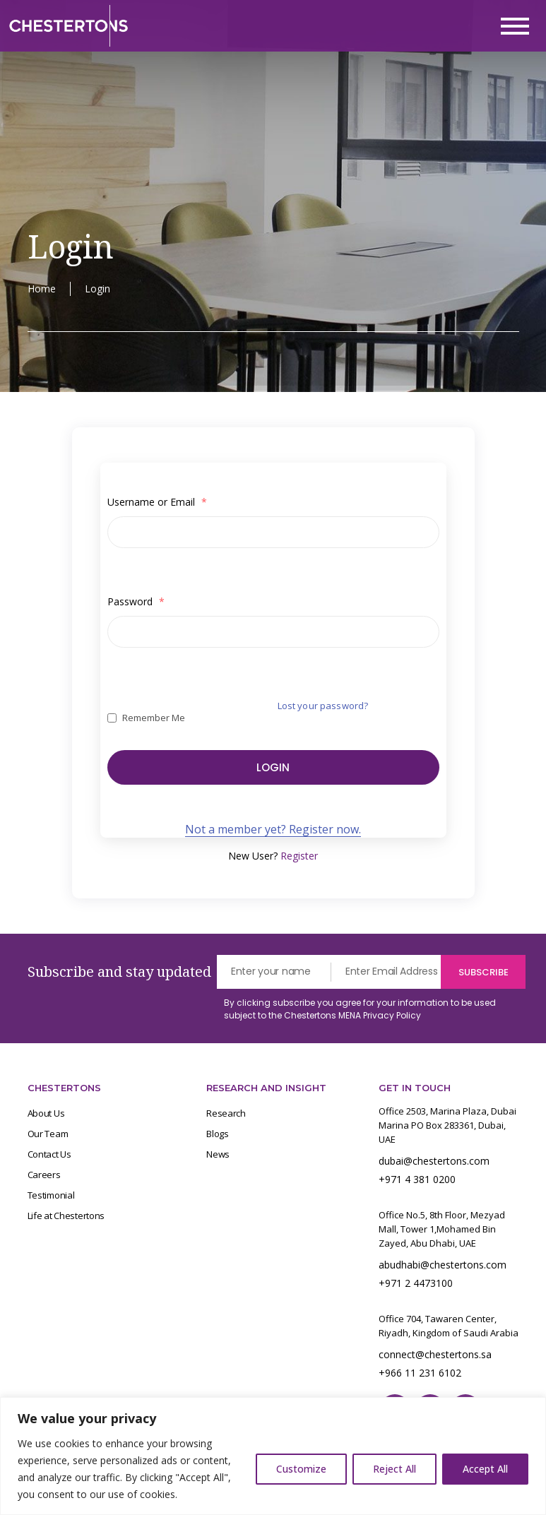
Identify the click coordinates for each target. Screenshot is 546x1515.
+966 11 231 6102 (420, 1373)
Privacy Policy (392, 1016)
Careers (44, 1175)
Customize (301, 1468)
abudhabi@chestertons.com (442, 1265)
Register (299, 856)
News (218, 1154)
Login (273, 767)
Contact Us (49, 1154)
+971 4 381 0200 (417, 1180)
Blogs (217, 1134)
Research (226, 1113)
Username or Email (157, 502)
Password (136, 601)
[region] (273, 1456)
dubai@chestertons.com (434, 1161)
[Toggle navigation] (515, 26)
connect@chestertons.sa (435, 1355)
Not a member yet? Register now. (273, 830)
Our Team (48, 1134)
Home (42, 288)
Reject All (394, 1468)
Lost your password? (323, 705)
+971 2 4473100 (416, 1283)
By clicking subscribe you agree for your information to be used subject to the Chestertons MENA (360, 1009)
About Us (46, 1113)
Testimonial (51, 1195)
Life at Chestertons (66, 1216)
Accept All (485, 1468)
